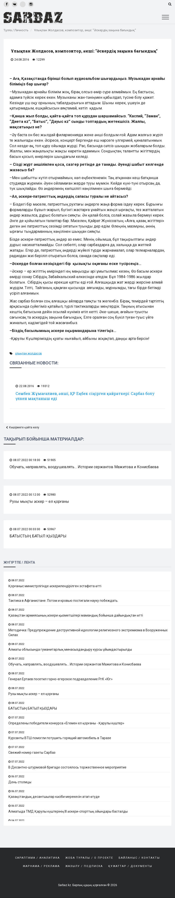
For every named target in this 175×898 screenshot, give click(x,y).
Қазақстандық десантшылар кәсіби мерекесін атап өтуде (54, 797)
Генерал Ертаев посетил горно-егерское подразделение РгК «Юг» (60, 679)
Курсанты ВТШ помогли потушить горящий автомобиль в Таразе (59, 738)
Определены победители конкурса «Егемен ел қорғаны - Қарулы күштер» (66, 723)
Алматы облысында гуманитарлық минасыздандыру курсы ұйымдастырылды (70, 650)
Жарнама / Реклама (41, 866)
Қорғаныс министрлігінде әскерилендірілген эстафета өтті (54, 586)
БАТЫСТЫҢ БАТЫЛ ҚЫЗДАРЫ (38, 536)
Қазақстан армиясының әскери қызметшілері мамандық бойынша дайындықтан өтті (75, 615)
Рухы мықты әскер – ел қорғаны (39, 501)
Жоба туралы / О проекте (89, 857)
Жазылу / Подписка (84, 866)
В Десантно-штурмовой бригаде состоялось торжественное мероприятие (67, 767)
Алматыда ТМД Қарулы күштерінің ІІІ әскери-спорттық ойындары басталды (68, 811)
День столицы (19, 782)
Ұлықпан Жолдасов (28, 353)
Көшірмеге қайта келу (24, 427)
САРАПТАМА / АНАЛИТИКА (37, 857)
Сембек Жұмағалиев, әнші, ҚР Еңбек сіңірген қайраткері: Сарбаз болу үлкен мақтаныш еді (85, 396)
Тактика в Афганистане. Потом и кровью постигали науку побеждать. (63, 601)
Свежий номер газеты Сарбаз (31, 753)
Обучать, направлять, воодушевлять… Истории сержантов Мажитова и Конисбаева (84, 467)
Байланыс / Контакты (139, 857)
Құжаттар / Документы (130, 866)
